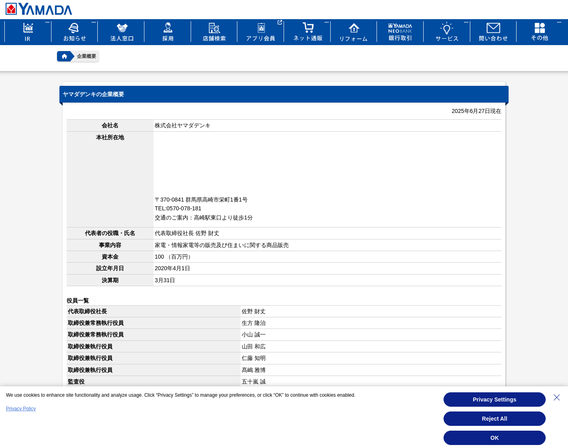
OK (495, 438)
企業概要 (86, 56)
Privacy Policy (21, 408)
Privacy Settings (495, 399)
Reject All (494, 418)
